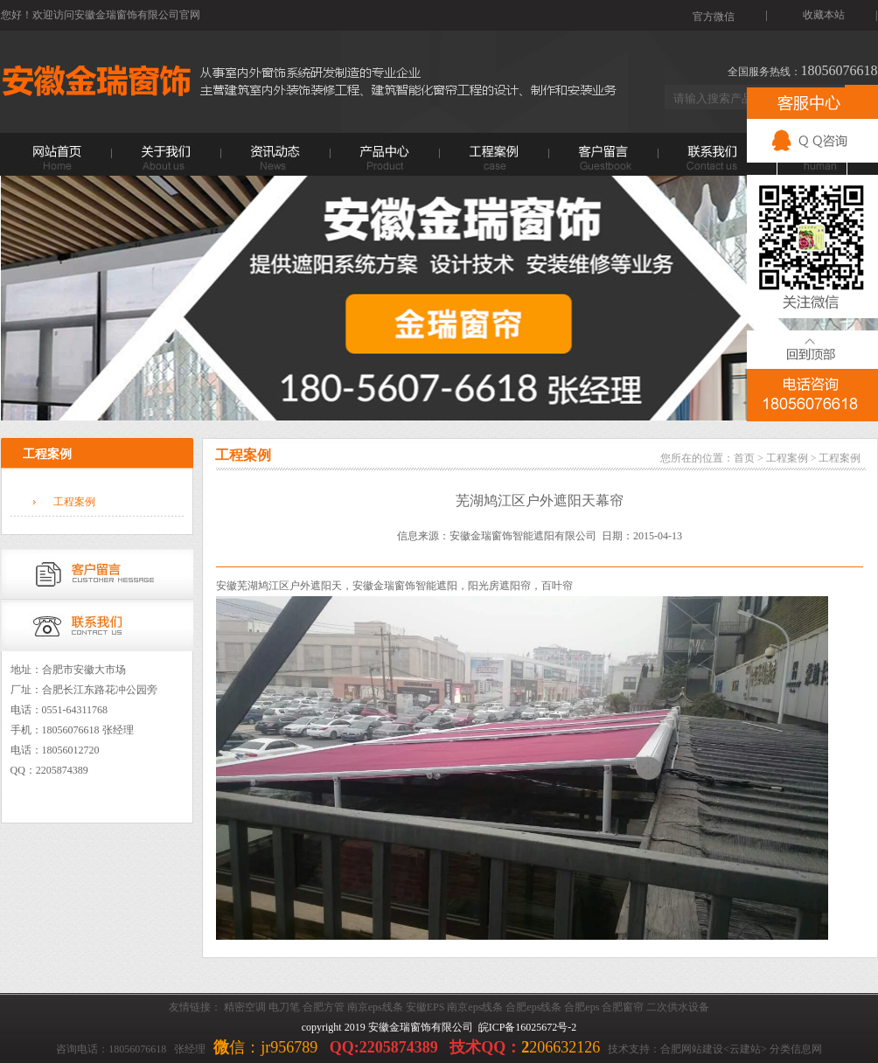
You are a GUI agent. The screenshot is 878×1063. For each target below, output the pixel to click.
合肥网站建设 (691, 1049)
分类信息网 (796, 1049)
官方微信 (714, 16)
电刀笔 (284, 1007)
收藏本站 (824, 15)
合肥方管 (324, 1007)
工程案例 (74, 502)
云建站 (745, 1049)
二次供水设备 (677, 1007)
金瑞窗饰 (394, 586)
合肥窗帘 (623, 1007)
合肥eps (581, 1007)
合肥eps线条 (533, 1007)
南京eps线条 (375, 1007)
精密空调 (245, 1007)
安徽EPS (425, 1007)
